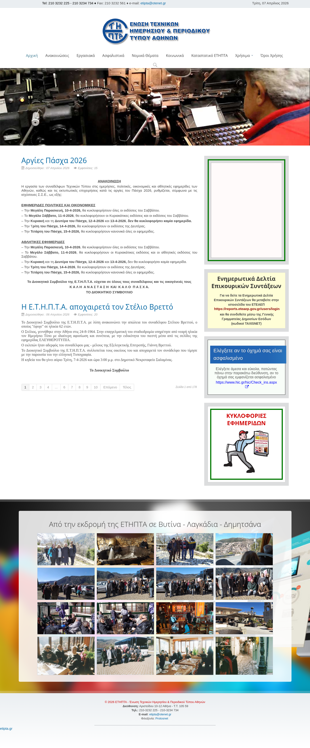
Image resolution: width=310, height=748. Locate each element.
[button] (155, 65)
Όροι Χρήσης (272, 55)
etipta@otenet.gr (153, 3)
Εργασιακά (86, 55)
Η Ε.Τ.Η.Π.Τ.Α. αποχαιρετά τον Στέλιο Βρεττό (97, 307)
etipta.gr (6, 728)
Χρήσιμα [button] (244, 55)
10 (96, 387)
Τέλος (127, 387)
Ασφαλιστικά (113, 55)
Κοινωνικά (175, 55)
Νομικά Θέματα (145, 55)
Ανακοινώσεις (57, 55)
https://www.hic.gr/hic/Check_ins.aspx (246, 384)
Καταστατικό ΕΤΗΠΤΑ (209, 55)
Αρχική (32, 55)
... (56, 387)
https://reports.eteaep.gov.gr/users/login (246, 309)
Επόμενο (110, 387)
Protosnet (162, 718)
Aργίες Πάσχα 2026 (54, 160)
